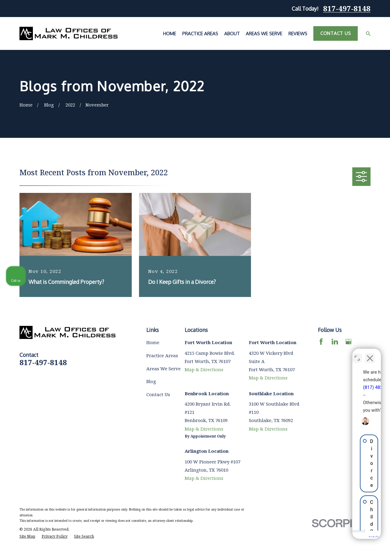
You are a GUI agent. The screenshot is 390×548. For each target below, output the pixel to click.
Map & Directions (204, 369)
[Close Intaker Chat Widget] (370, 353)
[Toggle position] (357, 353)
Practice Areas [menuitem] (200, 34)
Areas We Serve (163, 368)
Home (152, 342)
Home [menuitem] (169, 34)
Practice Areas (162, 355)
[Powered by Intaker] (338, 535)
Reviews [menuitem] (297, 34)
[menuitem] (27, 536)
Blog (151, 381)
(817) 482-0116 (297, 383)
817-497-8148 (347, 8)
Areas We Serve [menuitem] (264, 34)
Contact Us (335, 33)
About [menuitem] (232, 34)
